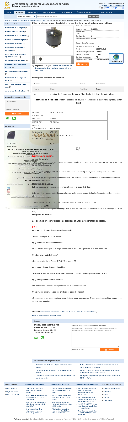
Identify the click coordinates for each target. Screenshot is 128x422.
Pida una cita (107, 391)
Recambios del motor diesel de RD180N (82, 312)
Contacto (17, 114)
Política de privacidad (21, 419)
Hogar (9, 12)
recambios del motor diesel (15, 61)
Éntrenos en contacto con (85, 12)
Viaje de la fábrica (49, 12)
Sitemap (106, 397)
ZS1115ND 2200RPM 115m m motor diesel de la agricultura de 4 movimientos (88, 406)
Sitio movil (107, 400)
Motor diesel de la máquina (15, 28)
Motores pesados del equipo (15, 40)
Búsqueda (95, 17)
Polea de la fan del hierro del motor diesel (46, 315)
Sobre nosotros (33, 12)
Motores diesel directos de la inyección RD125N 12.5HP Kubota (61, 397)
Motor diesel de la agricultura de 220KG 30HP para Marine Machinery (87, 413)
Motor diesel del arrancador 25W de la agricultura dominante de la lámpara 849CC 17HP (87, 391)
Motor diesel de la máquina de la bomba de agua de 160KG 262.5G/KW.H (36, 404)
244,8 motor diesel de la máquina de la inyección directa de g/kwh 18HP (34, 411)
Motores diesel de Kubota (14, 32)
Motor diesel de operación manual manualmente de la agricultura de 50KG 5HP (87, 399)
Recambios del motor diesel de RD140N (54, 312)
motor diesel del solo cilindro (16, 91)
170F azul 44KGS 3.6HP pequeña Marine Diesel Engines (34, 390)
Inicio (6, 20)
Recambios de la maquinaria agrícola (32, 20)
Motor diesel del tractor (13, 44)
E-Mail (105, 394)
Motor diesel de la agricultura (16, 36)
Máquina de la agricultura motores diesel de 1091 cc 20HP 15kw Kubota (61, 411)
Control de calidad (66, 12)
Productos (19, 12)
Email (122, 5)
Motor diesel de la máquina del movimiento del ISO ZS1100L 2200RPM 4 (36, 397)
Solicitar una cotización (110, 5)
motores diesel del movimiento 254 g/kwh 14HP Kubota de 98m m (62, 390)
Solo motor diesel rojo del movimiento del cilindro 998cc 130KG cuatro (62, 404)
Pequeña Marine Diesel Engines (16, 71)
